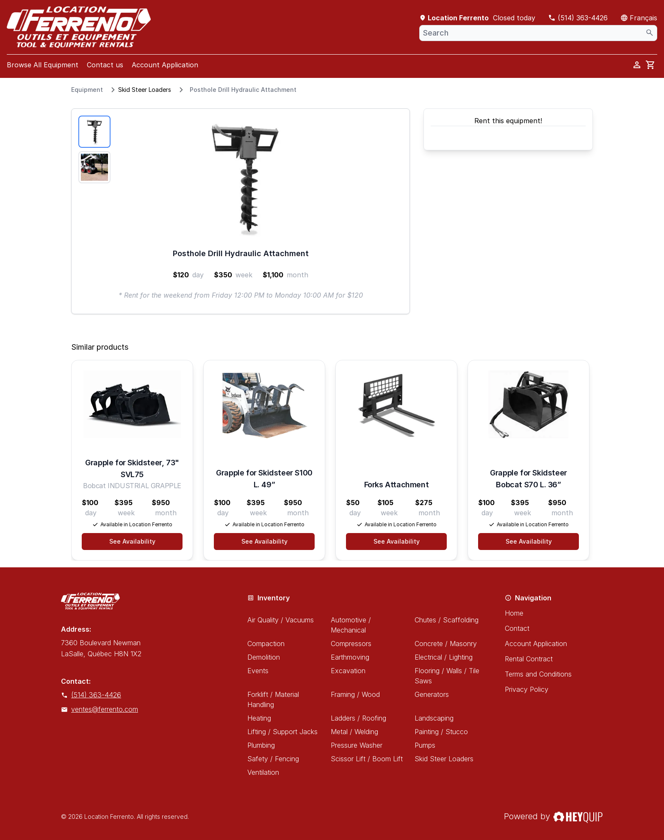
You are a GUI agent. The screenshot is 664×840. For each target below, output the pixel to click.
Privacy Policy (526, 689)
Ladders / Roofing (358, 718)
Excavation (348, 670)
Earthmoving (350, 657)
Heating (259, 718)
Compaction (266, 643)
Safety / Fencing (273, 758)
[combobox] (538, 33)
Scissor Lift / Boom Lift (367, 758)
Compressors (351, 643)
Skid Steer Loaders (144, 89)
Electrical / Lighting (444, 657)
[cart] (650, 65)
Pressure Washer (356, 745)
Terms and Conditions (538, 674)
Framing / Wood (355, 694)
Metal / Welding (354, 731)
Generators (432, 694)
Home (514, 613)
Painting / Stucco (441, 731)
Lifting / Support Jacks (282, 731)
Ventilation (263, 772)
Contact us (105, 65)
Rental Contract (529, 659)
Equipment (87, 89)
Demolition (263, 657)
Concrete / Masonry (446, 643)
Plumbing (261, 745)
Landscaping (434, 718)
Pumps (425, 745)
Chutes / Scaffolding (447, 620)
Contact (517, 628)
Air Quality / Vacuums (280, 620)
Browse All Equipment (42, 65)
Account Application (165, 65)
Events (257, 670)
